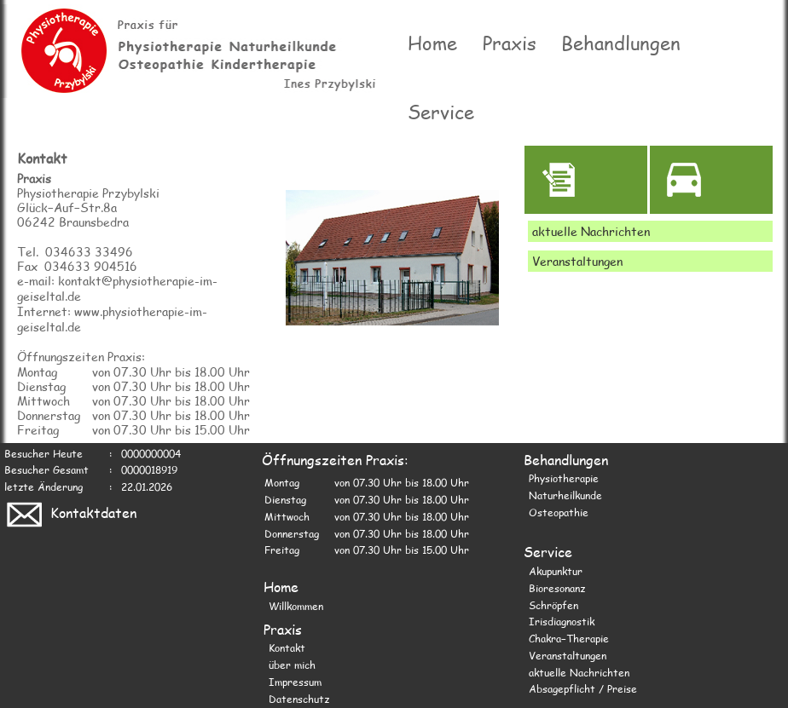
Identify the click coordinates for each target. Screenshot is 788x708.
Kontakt (287, 646)
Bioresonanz (557, 587)
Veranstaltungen (567, 654)
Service (441, 111)
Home (432, 42)
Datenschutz (299, 698)
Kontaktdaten (69, 511)
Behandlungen (621, 42)
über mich (292, 664)
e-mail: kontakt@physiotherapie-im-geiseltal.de (117, 287)
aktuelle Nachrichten (579, 671)
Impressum (295, 681)
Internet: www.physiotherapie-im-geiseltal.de (112, 318)
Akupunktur (555, 570)
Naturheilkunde (565, 494)
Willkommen (296, 605)
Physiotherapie (564, 477)
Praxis (509, 42)
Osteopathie (558, 511)
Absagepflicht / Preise (583, 688)
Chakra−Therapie (569, 637)
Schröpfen (553, 604)
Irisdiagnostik (561, 620)
